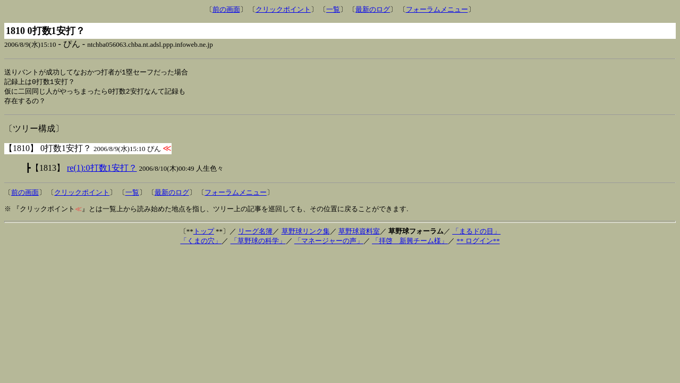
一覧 (333, 9)
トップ (203, 233)
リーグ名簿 (255, 233)
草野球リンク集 (306, 233)
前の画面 (226, 9)
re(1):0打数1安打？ (102, 169)
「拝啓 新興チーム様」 (410, 243)
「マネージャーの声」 (328, 243)
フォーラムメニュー (437, 9)
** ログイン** (477, 243)
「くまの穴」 (201, 243)
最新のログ (372, 9)
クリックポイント (283, 9)
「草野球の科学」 (258, 243)
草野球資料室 (359, 233)
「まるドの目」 (476, 233)
